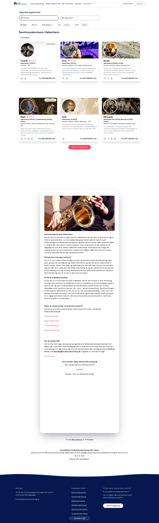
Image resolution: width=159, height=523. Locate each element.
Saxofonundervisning (79, 509)
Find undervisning (37, 4)
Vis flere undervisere (79, 147)
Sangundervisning (78, 501)
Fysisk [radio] (77, 25)
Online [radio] (84, 25)
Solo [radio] (59, 25)
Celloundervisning (51, 316)
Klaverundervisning (51, 321)
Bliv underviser (67, 4)
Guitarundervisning (51, 325)
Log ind (139, 4)
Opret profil (127, 4)
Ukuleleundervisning (51, 330)
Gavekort (78, 4)
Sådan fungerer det (53, 4)
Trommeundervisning (79, 513)
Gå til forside (49, 356)
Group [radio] (66, 25)
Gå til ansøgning (113, 506)
